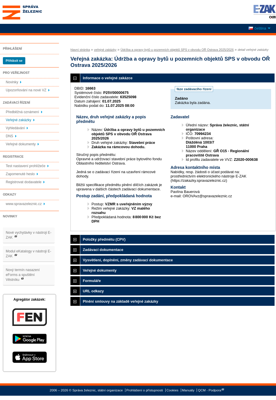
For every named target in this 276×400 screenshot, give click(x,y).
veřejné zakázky (105, 49)
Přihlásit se (14, 60)
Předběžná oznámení (22, 112)
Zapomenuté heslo (20, 174)
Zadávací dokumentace (103, 250)
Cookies (172, 390)
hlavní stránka (80, 49)
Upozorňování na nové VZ (26, 90)
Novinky (12, 82)
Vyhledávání (15, 128)
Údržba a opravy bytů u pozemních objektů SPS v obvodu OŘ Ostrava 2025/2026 (177, 49)
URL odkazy (93, 291)
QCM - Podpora (209, 390)
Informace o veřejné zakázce (108, 78)
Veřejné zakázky (18, 120)
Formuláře (92, 281)
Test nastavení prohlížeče (25, 166)
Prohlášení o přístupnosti (144, 390)
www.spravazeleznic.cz (24, 204)
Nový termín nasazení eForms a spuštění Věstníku (23, 275)
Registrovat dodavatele (23, 182)
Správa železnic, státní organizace (33, 12)
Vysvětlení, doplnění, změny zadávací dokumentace (128, 260)
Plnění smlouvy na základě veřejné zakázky (120, 301)
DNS (9, 136)
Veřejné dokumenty (21, 144)
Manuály (188, 390)
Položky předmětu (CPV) (104, 239)
